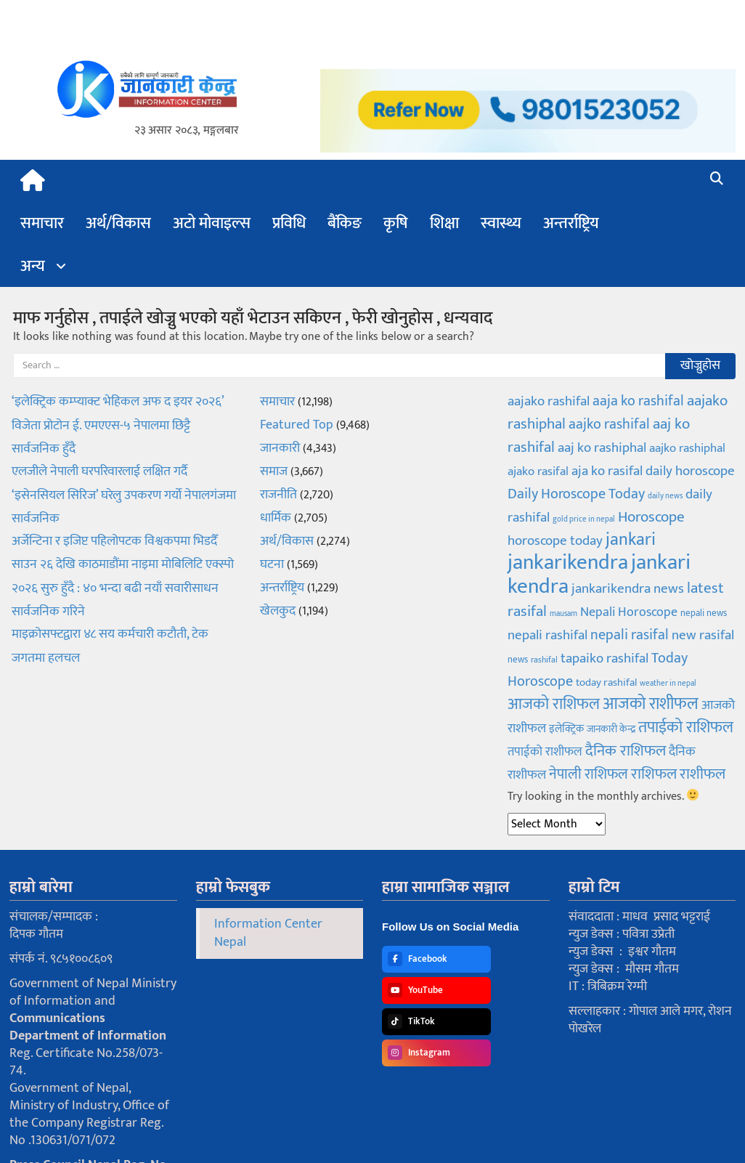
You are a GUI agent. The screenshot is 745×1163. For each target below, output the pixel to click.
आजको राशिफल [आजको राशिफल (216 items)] (554, 704)
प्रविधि (289, 223)
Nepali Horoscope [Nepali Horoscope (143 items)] (628, 612)
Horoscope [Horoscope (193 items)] (651, 517)
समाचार (42, 223)
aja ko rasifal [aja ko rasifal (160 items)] (607, 470)
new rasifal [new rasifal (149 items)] (703, 635)
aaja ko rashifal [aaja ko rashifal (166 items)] (638, 401)
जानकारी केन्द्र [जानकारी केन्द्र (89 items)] (611, 729)
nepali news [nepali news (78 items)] (703, 613)
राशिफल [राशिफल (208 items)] (654, 774)
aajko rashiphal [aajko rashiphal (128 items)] (687, 447)
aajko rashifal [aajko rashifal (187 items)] (609, 424)
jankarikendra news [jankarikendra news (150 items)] (627, 589)
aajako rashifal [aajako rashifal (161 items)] (549, 401)
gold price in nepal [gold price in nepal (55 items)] (584, 519)
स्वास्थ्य (501, 223)
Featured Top (296, 425)
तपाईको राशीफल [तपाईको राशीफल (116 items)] (545, 752)
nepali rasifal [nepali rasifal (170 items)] (629, 635)
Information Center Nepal (268, 933)
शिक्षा (444, 223)
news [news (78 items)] (518, 660)
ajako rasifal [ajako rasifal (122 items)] (538, 471)
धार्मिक (275, 518)
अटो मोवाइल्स (212, 223)
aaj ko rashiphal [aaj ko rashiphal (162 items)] (602, 447)
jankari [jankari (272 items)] (631, 539)
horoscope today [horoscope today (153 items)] (555, 541)
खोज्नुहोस (700, 365)
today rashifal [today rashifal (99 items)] (606, 682)
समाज (274, 471)
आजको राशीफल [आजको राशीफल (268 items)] (651, 703)
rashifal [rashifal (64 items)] (544, 660)
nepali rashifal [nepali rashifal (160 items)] (547, 635)
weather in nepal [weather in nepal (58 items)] (668, 683)
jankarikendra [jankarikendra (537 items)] (568, 562)
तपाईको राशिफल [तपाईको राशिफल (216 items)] (685, 727)
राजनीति (278, 495)
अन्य (32, 266)
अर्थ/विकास (118, 223)
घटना (272, 564)
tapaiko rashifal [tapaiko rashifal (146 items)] (604, 658)
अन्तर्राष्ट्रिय (571, 223)
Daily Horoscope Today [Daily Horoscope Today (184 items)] (576, 494)
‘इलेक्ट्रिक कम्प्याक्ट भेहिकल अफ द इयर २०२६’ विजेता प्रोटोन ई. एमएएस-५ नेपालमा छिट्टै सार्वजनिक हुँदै (118, 425)
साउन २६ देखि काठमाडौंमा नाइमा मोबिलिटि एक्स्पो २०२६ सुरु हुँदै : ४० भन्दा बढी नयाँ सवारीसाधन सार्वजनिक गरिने (123, 588)
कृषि (395, 223)
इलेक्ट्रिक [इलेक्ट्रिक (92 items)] (566, 729)
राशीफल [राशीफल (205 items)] (702, 774)
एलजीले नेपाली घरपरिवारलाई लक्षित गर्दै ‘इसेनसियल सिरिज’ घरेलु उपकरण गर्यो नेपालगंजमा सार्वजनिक (124, 495)
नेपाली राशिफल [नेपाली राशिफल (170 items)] (588, 774)
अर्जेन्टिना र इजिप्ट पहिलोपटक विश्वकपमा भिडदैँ (114, 541)
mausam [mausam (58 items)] (563, 613)
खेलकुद (278, 611)
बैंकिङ (344, 223)
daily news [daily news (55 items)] (665, 496)
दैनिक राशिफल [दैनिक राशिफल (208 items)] (625, 750)
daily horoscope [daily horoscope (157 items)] (690, 470)
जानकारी (280, 448)
